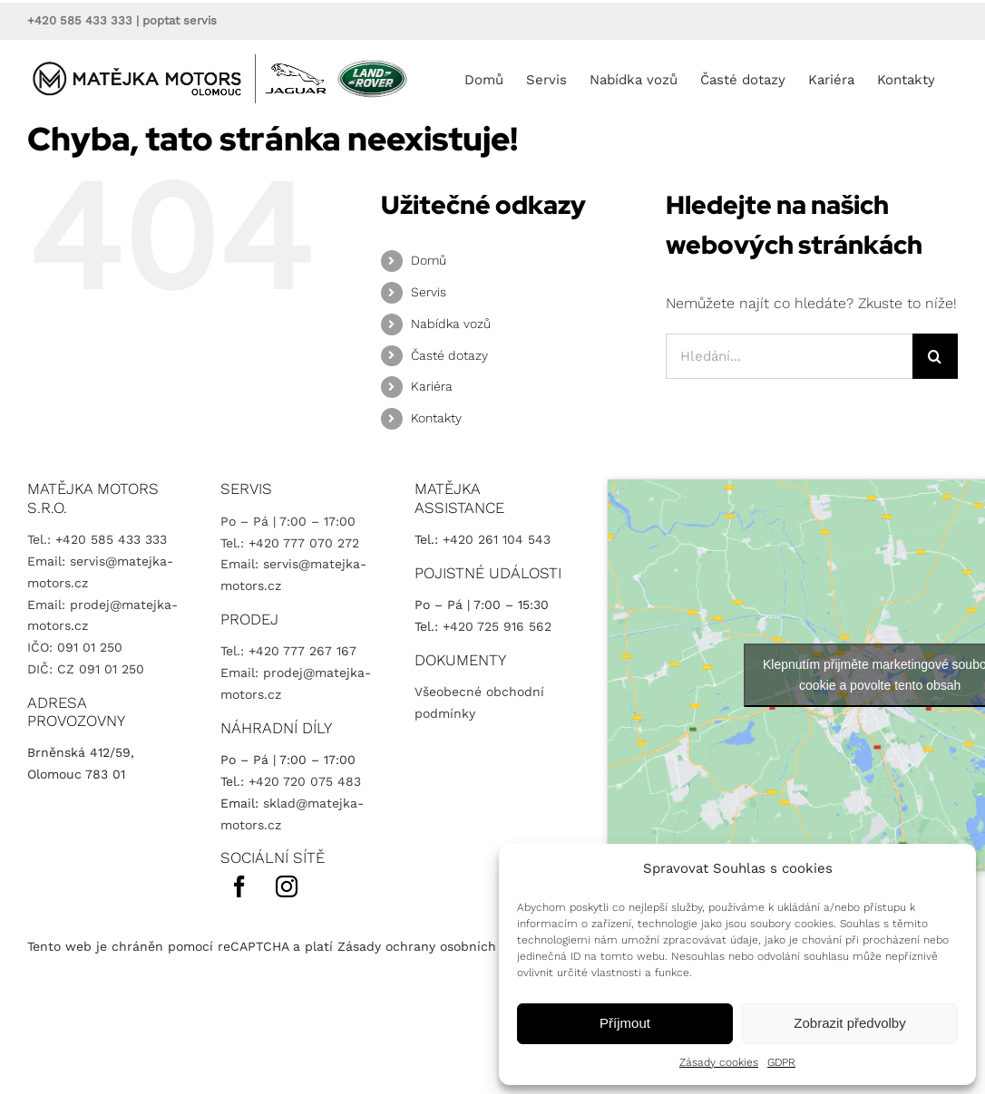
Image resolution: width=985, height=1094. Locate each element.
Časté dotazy (449, 355)
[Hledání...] (789, 356)
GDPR (781, 1062)
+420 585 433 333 (79, 20)
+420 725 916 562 (497, 626)
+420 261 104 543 (497, 539)
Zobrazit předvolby (849, 1023)
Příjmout (625, 1023)
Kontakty (436, 418)
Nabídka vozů (451, 323)
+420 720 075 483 (305, 781)
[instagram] (287, 886)
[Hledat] (935, 356)
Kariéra (432, 386)
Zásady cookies (718, 1062)
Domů (428, 260)
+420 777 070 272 (304, 543)
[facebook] (239, 886)
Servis (428, 292)
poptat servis (179, 20)
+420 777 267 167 (302, 651)
